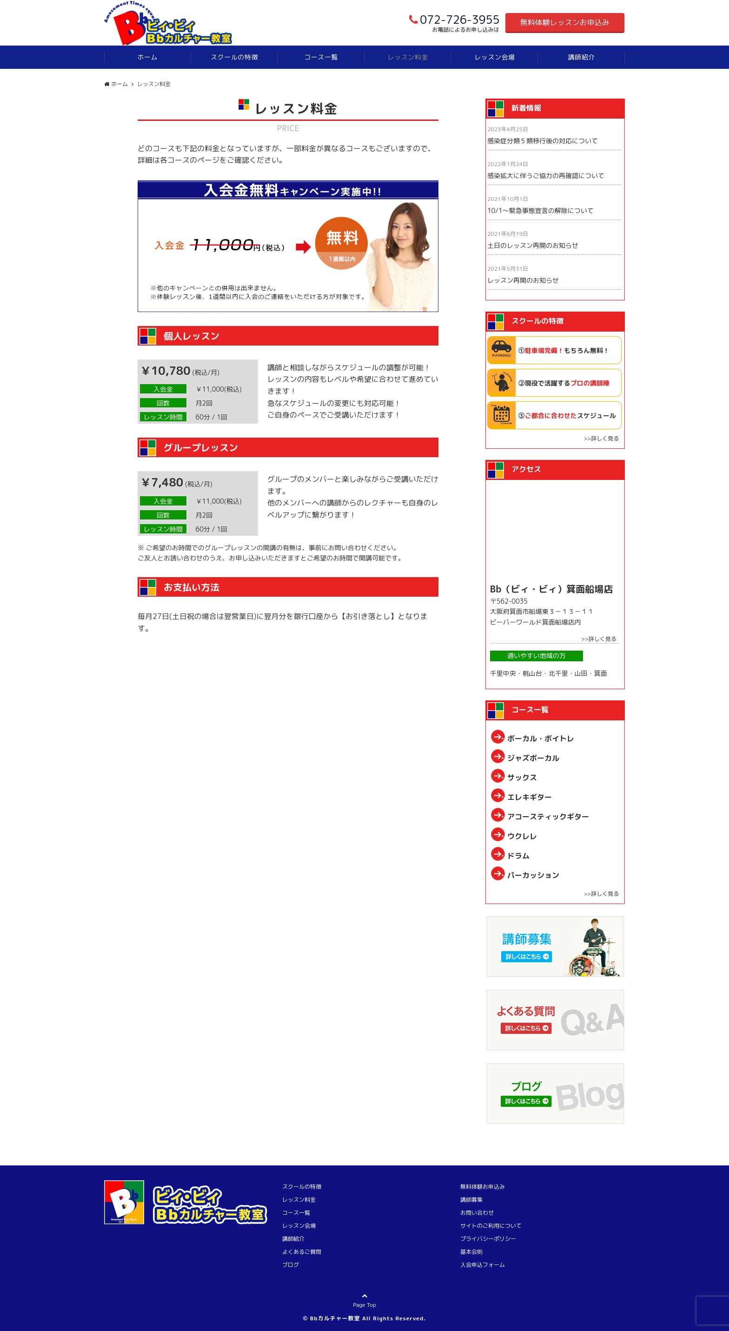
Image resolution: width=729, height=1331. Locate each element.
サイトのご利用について (491, 1226)
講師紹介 (581, 57)
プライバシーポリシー (488, 1239)
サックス (522, 777)
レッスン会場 (494, 57)
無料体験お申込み (482, 1187)
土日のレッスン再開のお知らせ (532, 245)
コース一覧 (321, 57)
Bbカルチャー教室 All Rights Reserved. (368, 1318)
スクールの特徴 (234, 57)
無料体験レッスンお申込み (565, 22)
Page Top (364, 1309)
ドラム (518, 856)
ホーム (147, 57)
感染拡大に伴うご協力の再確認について (545, 175)
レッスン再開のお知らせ (523, 280)
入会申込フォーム (482, 1265)
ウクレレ (522, 836)
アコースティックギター (548, 817)
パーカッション (533, 875)
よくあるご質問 (301, 1252)
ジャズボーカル (533, 758)
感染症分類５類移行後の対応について (542, 140)
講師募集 (471, 1200)
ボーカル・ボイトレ (540, 738)
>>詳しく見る (601, 438)
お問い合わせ (477, 1213)
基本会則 (471, 1252)
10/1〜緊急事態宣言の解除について (540, 210)
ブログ (290, 1265)
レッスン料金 (408, 57)
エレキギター (529, 797)
